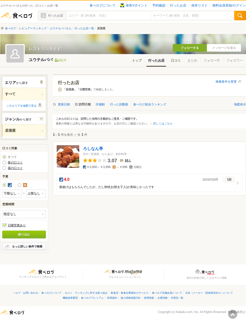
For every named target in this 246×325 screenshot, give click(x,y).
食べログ (16, 15)
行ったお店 (178, 5)
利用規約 (112, 297)
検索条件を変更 (226, 81)
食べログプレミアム (92, 297)
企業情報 (162, 297)
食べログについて (103, 5)
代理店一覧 (177, 297)
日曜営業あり (17, 225)
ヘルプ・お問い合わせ (25, 292)
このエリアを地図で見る (21, 105)
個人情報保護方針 (131, 297)
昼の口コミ (15, 168)
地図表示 (240, 104)
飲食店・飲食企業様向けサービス (129, 292)
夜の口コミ (15, 162)
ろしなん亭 (93, 148)
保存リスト (199, 5)
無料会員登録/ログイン (229, 5)
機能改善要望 (70, 297)
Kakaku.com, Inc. (187, 312)
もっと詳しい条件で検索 (27, 246)
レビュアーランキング (33, 28)
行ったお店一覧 (84, 28)
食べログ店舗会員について (167, 292)
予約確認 (158, 5)
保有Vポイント (133, 5)
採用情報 (149, 297)
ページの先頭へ (232, 314)
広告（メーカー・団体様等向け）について (209, 292)
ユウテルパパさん (61, 28)
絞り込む (24, 234)
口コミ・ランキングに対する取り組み (86, 292)
